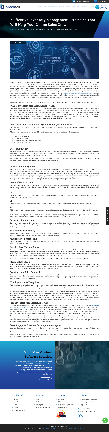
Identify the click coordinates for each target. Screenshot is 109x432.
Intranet (61, 399)
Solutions (85, 7)
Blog (97, 7)
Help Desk (83, 405)
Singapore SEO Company (77, 428)
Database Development (44, 407)
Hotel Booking (63, 407)
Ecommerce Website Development (53, 428)
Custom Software (72, 7)
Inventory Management (88, 399)
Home (40, 7)
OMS (92, 7)
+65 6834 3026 (85, 409)
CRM (37, 402)
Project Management (65, 405)
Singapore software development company (78, 94)
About (16, 402)
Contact (103, 7)
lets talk (45, 379)
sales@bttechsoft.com (88, 412)
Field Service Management (54, 7)
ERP (59, 402)
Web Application (41, 405)
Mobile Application (87, 402)
